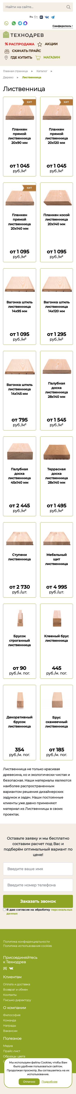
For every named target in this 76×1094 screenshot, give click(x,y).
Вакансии (10, 1031)
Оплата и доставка (16, 984)
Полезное (12, 1038)
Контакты (10, 995)
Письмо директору (17, 1000)
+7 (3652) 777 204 (6, 23)
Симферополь (61, 26)
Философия (11, 1015)
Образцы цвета (14, 1056)
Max (25, 23)
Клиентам (12, 977)
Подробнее (49, 1081)
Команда (9, 1020)
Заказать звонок (38, 901)
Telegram (20, 23)
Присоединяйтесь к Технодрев (20, 959)
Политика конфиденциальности (26, 941)
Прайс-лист (11, 1051)
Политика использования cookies (27, 946)
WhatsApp (14, 23)
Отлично (29, 1081)
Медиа (8, 1046)
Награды (9, 1025)
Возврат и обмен (15, 989)
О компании (14, 1008)
